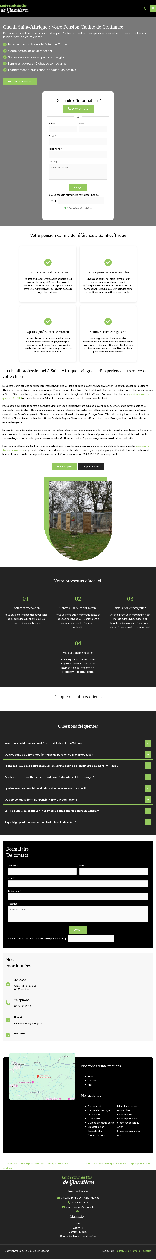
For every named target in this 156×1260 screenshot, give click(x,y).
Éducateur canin (97, 1136)
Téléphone (55, 149)
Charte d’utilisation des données (78, 1237)
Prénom (54, 124)
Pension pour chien (127, 1119)
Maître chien (124, 1111)
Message (54, 162)
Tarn (90, 1077)
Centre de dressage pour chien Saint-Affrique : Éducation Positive (36, 1165)
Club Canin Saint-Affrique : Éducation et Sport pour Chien (119, 1164)
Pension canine (125, 1115)
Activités (78, 1229)
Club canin (94, 1119)
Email (52, 137)
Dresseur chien (96, 1128)
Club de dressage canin (101, 1123)
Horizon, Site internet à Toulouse (133, 1252)
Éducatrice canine (127, 1107)
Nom (82, 124)
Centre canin (95, 1107)
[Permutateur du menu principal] (153, 9)
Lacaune (92, 1081)
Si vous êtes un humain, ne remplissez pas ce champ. (38, 939)
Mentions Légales (78, 1233)
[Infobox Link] (21, 987)
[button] (145, 8)
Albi (90, 1085)
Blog (78, 1224)
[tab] (78, 745)
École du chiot (95, 1132)
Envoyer (78, 188)
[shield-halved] (66, 209)
